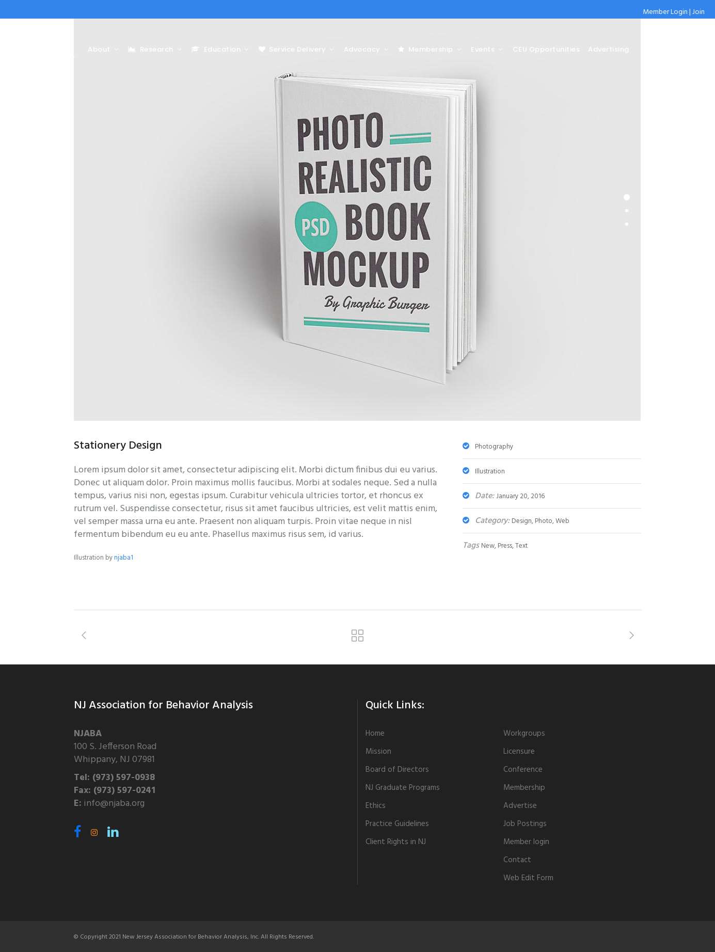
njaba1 (123, 557)
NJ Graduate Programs (403, 788)
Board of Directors (397, 770)
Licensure (519, 751)
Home (375, 733)
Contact (517, 860)
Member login (526, 842)
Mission (378, 751)
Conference (523, 770)
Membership (524, 788)
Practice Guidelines (397, 824)
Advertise (520, 806)
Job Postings (525, 824)
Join (698, 12)
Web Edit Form (528, 878)
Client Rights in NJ (396, 842)
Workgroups (524, 733)
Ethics (376, 806)
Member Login (665, 12)
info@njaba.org (114, 803)
